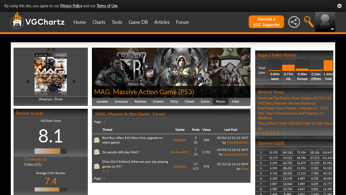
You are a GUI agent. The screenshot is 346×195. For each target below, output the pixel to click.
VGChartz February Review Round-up (286, 103)
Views (206, 130)
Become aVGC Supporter (266, 22)
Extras (205, 101)
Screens (158, 101)
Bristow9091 (180, 152)
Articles (161, 22)
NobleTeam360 (237, 142)
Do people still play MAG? (120, 152)
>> (283, 133)
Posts (195, 130)
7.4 (51, 181)
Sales (235, 101)
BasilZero (180, 140)
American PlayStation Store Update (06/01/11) (294, 98)
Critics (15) (32, 164)
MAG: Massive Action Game (135, 91)
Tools (117, 22)
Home (80, 22)
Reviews (140, 101)
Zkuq (244, 169)
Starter (180, 130)
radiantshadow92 (236, 154)
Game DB (138, 22)
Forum (182, 22)
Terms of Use (107, 6)
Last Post (230, 130)
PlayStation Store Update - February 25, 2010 (293, 108)
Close (339, 6)
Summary (121, 101)
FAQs (174, 101)
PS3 (186, 91)
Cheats (189, 101)
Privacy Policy (71, 6)
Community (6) (35, 159)
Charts (98, 22)
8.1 (51, 135)
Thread (107, 130)
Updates (102, 101)
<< (258, 133)
